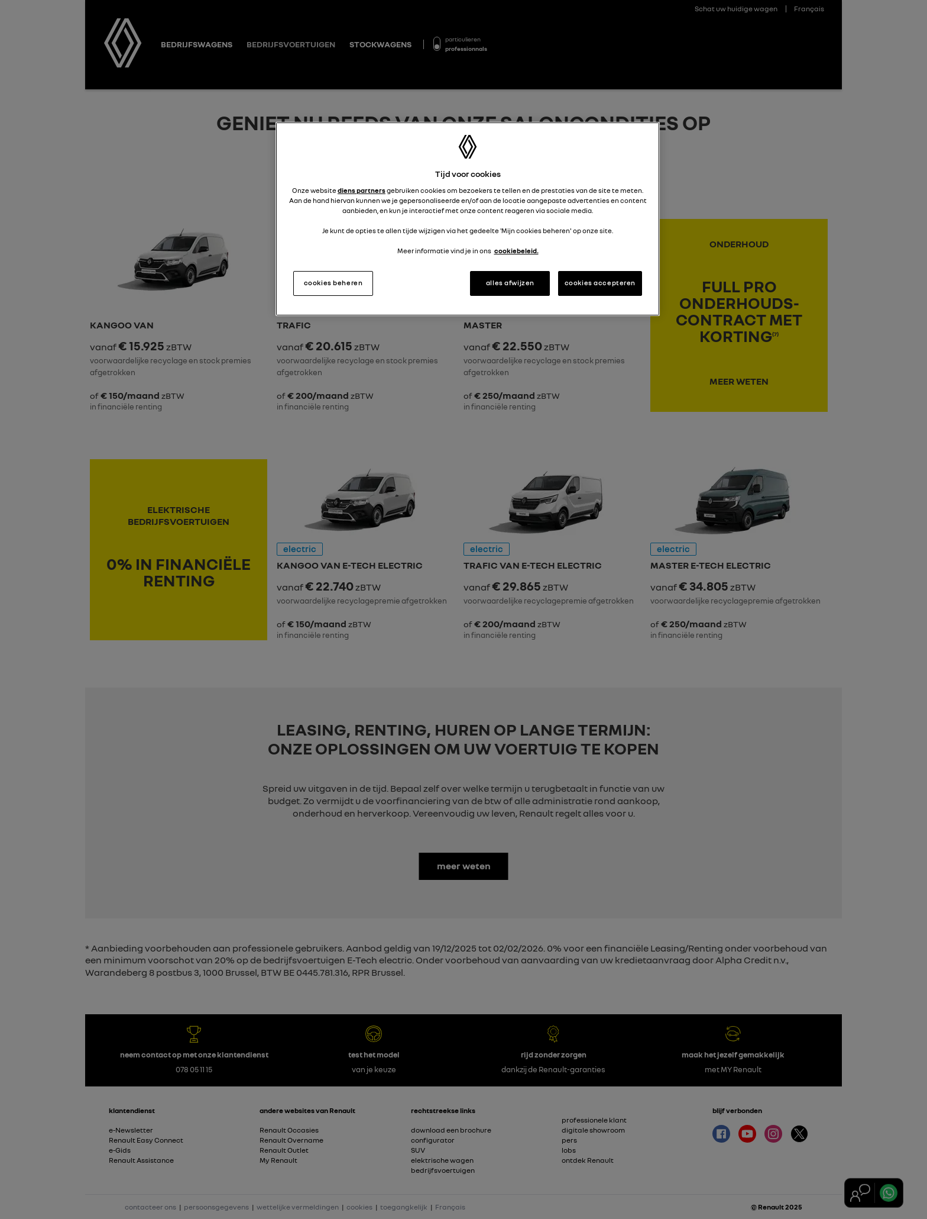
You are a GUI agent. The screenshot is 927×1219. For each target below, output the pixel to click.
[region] (467, 219)
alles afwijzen (510, 283)
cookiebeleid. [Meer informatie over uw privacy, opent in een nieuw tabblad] (516, 251)
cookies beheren (333, 283)
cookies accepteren (600, 283)
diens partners (361, 190)
